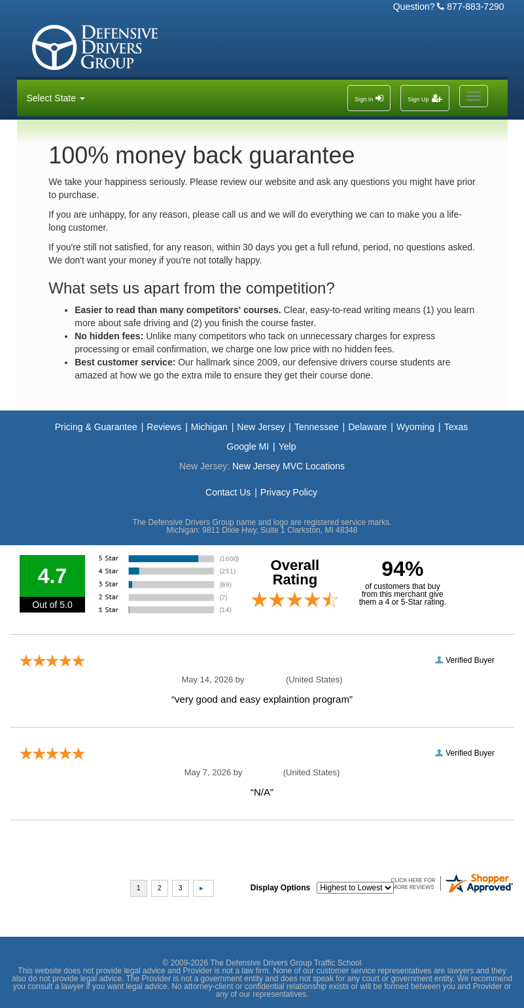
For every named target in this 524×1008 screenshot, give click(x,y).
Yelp (287, 446)
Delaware (367, 427)
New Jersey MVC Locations (288, 466)
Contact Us (228, 492)
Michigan (209, 427)
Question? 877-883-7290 (448, 6)
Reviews (164, 427)
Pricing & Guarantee (96, 427)
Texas (456, 427)
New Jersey (261, 427)
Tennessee (316, 427)
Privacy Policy (288, 492)
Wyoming (415, 427)
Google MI (248, 446)
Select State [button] (56, 98)
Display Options (280, 887)
